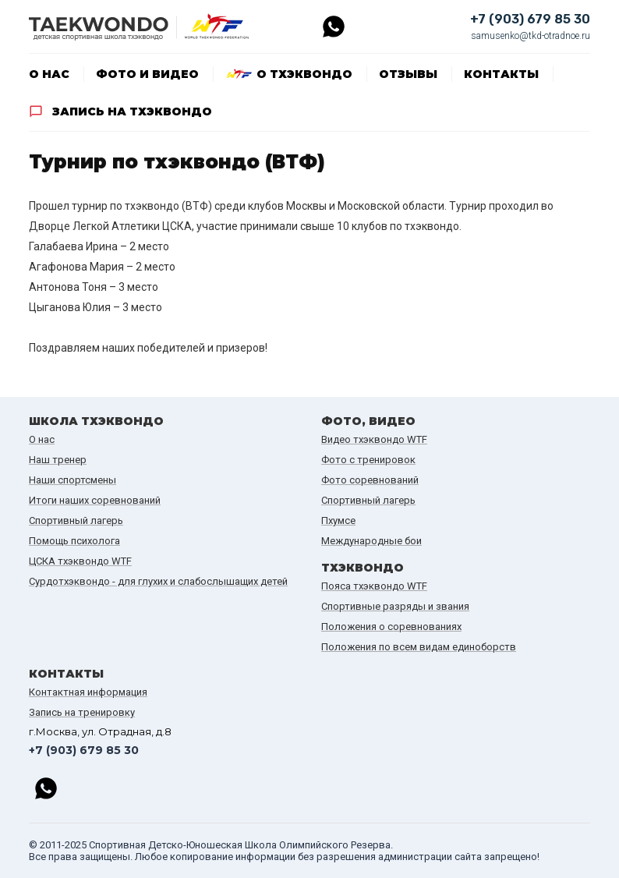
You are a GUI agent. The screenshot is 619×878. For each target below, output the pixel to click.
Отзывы (408, 74)
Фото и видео (147, 74)
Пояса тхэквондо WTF (374, 586)
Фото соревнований (370, 480)
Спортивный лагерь (76, 520)
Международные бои (371, 541)
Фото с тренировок (368, 460)
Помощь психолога (74, 541)
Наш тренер (58, 460)
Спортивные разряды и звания (395, 606)
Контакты (501, 74)
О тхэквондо (304, 74)
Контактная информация (88, 692)
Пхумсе (338, 520)
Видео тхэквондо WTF (374, 439)
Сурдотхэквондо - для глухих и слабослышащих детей (158, 581)
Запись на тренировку (82, 712)
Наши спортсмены (72, 480)
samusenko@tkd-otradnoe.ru (530, 35)
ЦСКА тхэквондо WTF (80, 561)
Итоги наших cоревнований (95, 500)
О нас (49, 74)
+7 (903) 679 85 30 (530, 19)
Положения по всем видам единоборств (418, 647)
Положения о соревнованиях (391, 626)
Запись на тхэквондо (132, 111)
